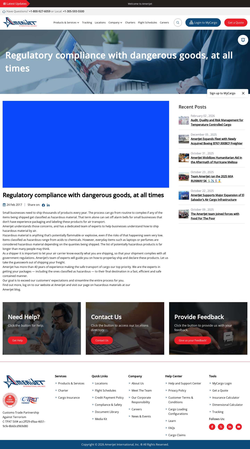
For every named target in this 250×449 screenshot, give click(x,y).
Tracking (87, 22)
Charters (130, 22)
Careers (164, 22)
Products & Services (66, 22)
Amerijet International (119, 444)
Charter (63, 390)
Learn (172, 421)
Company (115, 22)
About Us (138, 383)
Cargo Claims (177, 435)
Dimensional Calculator (227, 405)
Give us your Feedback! (194, 340)
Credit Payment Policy (109, 398)
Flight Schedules (147, 22)
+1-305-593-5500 (73, 11)
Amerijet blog (11, 289)
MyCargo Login (222, 383)
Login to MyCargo (203, 22)
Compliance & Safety (108, 405)
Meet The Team (142, 390)
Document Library (107, 412)
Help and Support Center (184, 383)
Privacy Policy (177, 390)
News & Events (141, 416)
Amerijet (59, 285)
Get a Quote (236, 22)
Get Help (18, 340)
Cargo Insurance (69, 398)
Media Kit (101, 419)
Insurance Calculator (225, 398)
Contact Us (102, 340)
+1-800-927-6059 (39, 11)
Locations (100, 22)
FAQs (171, 428)
